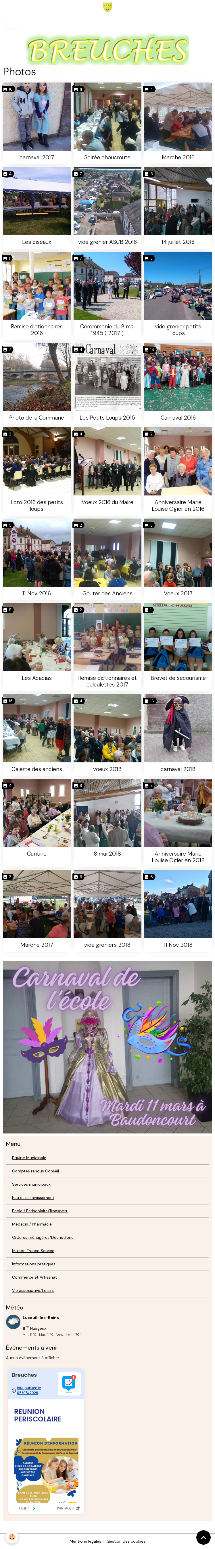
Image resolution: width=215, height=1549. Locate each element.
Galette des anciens (36, 769)
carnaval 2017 (37, 157)
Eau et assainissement (33, 1197)
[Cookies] (12, 1537)
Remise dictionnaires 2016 (37, 330)
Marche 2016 (178, 157)
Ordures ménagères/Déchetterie (43, 1237)
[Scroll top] (203, 1537)
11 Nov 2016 (36, 593)
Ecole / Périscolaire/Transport (40, 1210)
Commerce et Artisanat (34, 1277)
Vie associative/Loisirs (33, 1290)
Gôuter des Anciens (107, 593)
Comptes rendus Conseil (35, 1171)
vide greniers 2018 (107, 945)
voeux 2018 (107, 769)
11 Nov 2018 (178, 945)
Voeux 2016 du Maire (107, 502)
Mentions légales (85, 1541)
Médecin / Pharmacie (32, 1224)
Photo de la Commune (36, 417)
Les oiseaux (36, 242)
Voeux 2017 (178, 593)
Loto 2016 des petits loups (37, 505)
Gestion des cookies (126, 1541)
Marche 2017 (36, 945)
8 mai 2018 (107, 853)
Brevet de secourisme (178, 678)
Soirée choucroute (107, 157)
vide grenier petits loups (178, 330)
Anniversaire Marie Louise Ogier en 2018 (178, 857)
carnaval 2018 (178, 769)
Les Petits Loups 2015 (107, 417)
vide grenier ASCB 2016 (107, 242)
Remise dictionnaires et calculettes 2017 (107, 681)
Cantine (37, 853)
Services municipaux (31, 1184)
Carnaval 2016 (178, 417)
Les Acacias (37, 678)
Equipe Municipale (29, 1157)
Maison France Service (33, 1250)
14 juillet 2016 (178, 242)
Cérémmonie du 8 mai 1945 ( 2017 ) (107, 330)
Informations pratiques (33, 1263)
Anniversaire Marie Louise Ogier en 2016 (178, 505)
